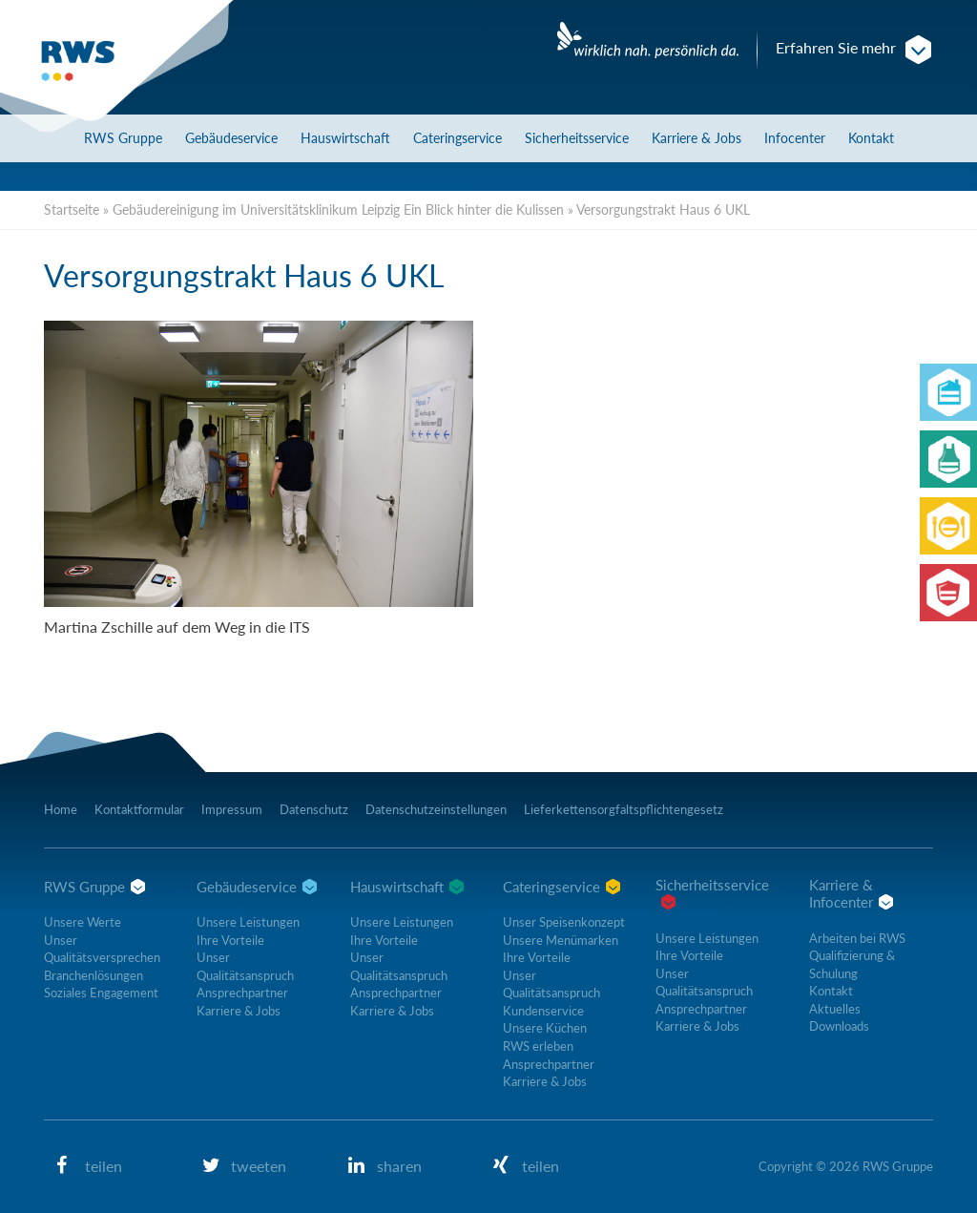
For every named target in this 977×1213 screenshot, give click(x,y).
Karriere (696, 138)
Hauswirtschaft (345, 138)
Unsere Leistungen (248, 922)
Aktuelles (835, 1008)
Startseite (71, 209)
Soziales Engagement (101, 992)
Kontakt (871, 138)
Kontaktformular (139, 809)
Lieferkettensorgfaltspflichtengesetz (623, 809)
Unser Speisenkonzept (564, 922)
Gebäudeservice (231, 138)
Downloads (839, 1026)
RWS (123, 138)
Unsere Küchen (545, 1027)
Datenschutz (314, 809)
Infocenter (794, 138)
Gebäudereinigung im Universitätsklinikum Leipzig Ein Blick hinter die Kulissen (338, 209)
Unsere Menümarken (560, 940)
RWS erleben (538, 1046)
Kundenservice (543, 1010)
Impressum (231, 809)
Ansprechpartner (242, 992)
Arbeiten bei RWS (857, 938)
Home (60, 809)
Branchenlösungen (93, 975)
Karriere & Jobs (239, 1010)
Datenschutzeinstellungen (436, 809)
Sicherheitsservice (577, 138)
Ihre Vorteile (230, 940)
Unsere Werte (82, 922)
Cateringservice (457, 138)
